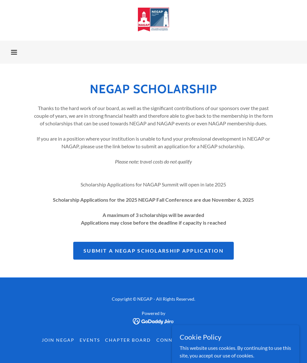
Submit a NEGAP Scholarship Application (153, 251)
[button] (14, 52)
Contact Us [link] (248, 340)
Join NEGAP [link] (58, 340)
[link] (153, 20)
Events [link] (90, 340)
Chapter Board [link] (128, 340)
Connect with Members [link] (191, 340)
